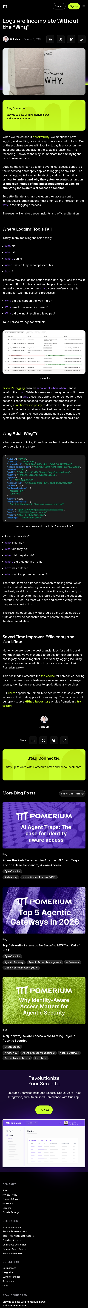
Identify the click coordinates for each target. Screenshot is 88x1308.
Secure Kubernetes (13, 1253)
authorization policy (29, 405)
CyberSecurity (12, 871)
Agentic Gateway (14, 962)
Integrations (9, 1272)
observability (41, 137)
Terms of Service (11, 1199)
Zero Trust (40, 1058)
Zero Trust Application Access (18, 1235)
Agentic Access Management (45, 962)
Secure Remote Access (15, 1231)
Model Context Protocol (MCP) (39, 877)
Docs (5, 1285)
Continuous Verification (14, 1244)
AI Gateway (11, 877)
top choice (48, 676)
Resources (8, 1281)
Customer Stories (11, 1276)
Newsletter (8, 1203)
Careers (7, 1208)
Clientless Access (12, 1240)
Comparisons (9, 1268)
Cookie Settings (11, 1212)
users (11, 693)
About (6, 1190)
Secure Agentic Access (17, 1058)
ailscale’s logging (14, 388)
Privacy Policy (10, 1194)
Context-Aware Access (14, 1249)
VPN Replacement (12, 1227)
